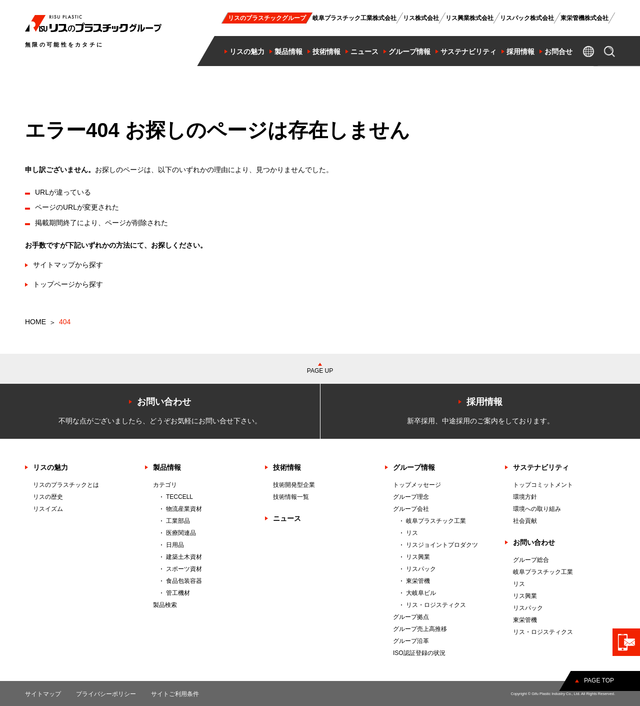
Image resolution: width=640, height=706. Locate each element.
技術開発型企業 (294, 484)
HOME (35, 322)
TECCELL (179, 496)
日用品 (175, 544)
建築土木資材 (184, 556)
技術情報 (287, 467)
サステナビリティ (541, 467)
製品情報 (167, 467)
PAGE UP (320, 370)
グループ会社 (411, 508)
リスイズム (48, 508)
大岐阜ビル (421, 592)
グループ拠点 (411, 616)
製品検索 (165, 604)
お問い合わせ (534, 542)
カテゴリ (165, 484)
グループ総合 (531, 559)
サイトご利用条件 (175, 693)
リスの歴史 (48, 496)
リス (412, 532)
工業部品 (178, 520)
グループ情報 (414, 467)
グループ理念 (411, 496)
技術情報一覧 (291, 496)
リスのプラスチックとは (66, 484)
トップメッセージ (417, 484)
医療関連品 (181, 532)
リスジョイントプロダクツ (442, 544)
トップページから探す (68, 284)
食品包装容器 (184, 580)
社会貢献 (525, 520)
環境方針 (525, 496)
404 (64, 322)
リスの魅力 (50, 467)
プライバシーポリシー (106, 693)
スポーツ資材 (184, 568)
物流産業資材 (184, 508)
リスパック (421, 568)
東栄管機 (418, 580)
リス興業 (418, 556)
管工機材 (178, 592)
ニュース (287, 518)
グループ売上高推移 (420, 628)
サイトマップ (43, 693)
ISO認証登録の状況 (419, 652)
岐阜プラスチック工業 (436, 520)
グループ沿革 (411, 640)
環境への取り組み (537, 508)
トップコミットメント (543, 484)
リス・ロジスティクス (436, 604)
